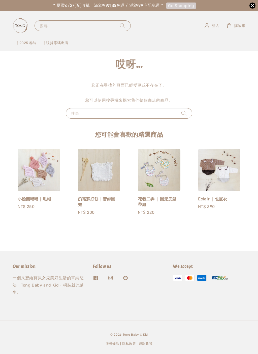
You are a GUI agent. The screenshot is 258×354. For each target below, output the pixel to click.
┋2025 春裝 (26, 43)
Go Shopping (181, 5)
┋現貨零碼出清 (55, 43)
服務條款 (112, 343)
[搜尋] (122, 25)
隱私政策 (129, 343)
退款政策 (146, 343)
